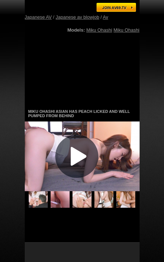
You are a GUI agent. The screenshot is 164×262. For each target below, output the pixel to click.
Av (105, 17)
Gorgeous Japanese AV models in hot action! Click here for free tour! (82, 100)
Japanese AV (38, 17)
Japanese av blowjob (77, 17)
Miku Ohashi (99, 30)
